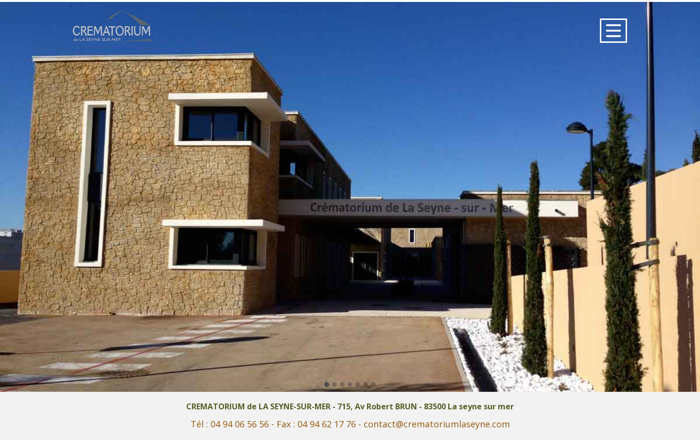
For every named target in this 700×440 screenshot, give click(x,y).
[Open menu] (613, 30)
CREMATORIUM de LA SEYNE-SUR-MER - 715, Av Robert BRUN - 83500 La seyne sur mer (350, 406)
